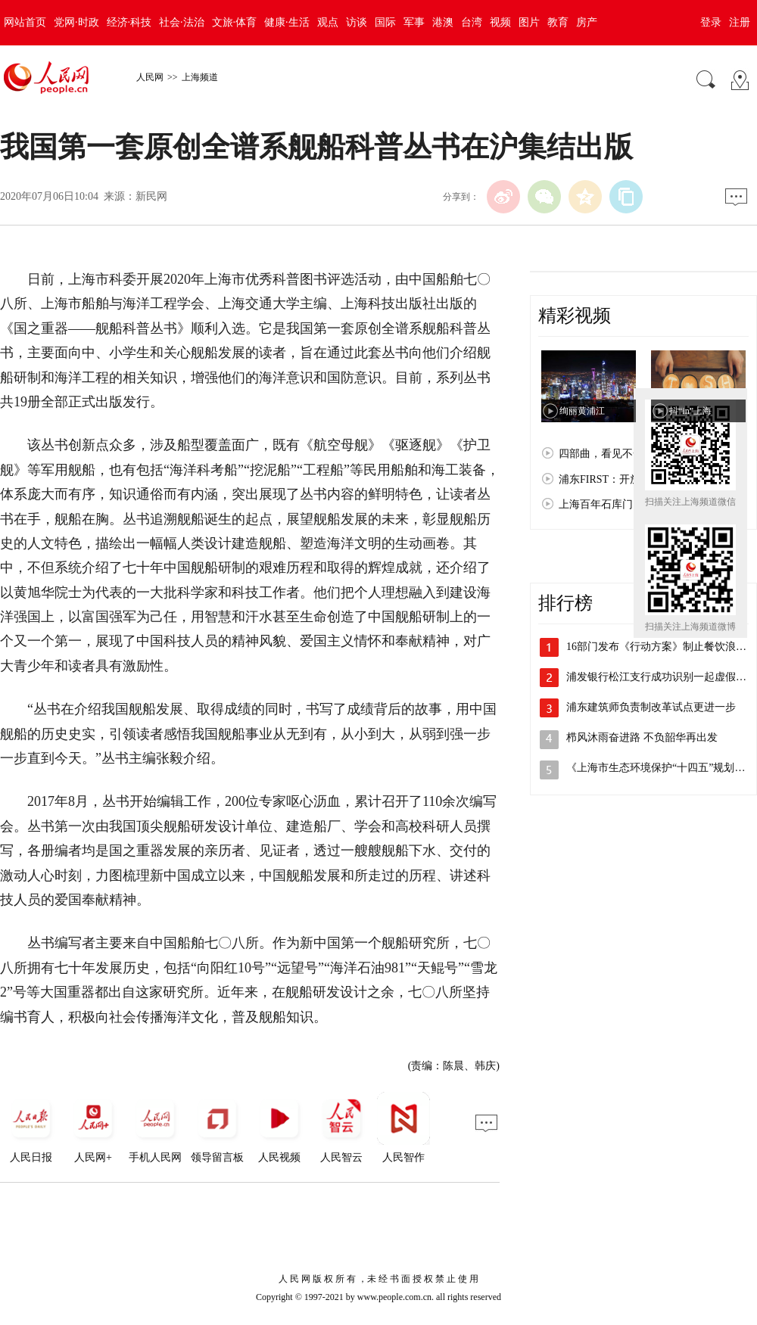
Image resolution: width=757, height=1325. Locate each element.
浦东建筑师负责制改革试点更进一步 (651, 707)
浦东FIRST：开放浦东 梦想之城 (633, 479)
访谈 (356, 22)
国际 (385, 22)
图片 (529, 22)
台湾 (471, 22)
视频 (500, 22)
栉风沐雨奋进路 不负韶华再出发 (642, 737)
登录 (710, 22)
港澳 (442, 22)
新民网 (151, 196)
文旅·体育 (234, 22)
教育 (558, 22)
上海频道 (200, 77)
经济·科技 (129, 22)
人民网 (150, 77)
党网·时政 (76, 22)
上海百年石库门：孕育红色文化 (633, 504)
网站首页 (25, 22)
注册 (739, 22)
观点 (327, 22)
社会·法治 (181, 22)
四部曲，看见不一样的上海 (622, 453)
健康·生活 (287, 22)
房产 (586, 22)
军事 (414, 22)
